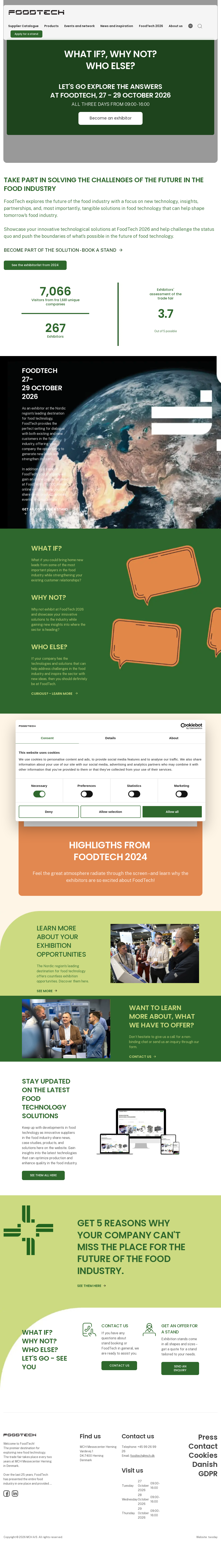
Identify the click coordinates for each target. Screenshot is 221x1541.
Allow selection (110, 811)
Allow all (172, 811)
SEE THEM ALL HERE (43, 1175)
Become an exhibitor (111, 118)
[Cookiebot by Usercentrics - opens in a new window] (183, 726)
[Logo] (36, 12)
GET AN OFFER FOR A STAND (45, 509)
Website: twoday (206, 1537)
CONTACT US (140, 1056)
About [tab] (173, 738)
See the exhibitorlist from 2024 (35, 265)
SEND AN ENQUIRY (180, 1368)
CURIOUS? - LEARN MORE (52, 693)
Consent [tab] (47, 738)
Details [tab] (110, 738)
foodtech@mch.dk (142, 1455)
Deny (49, 811)
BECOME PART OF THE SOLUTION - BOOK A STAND (60, 250)
